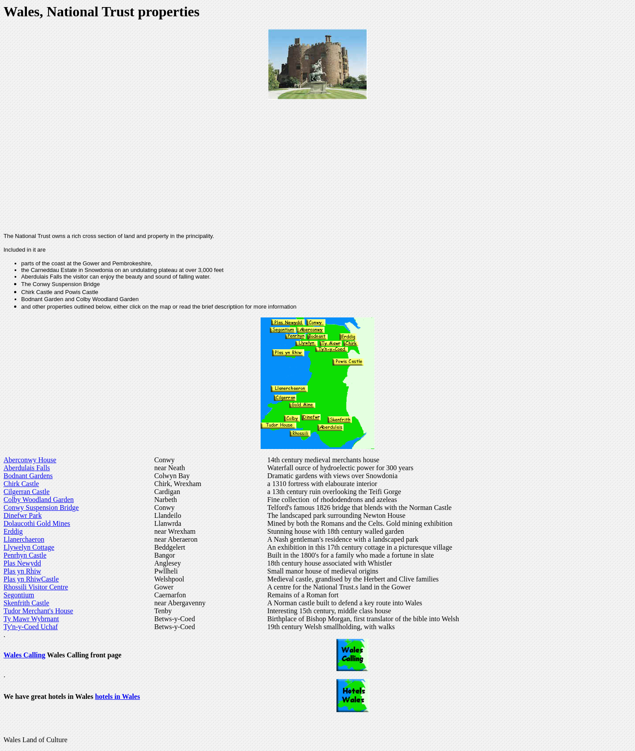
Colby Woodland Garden (39, 499)
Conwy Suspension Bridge (41, 507)
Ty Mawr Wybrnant (31, 619)
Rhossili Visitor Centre (36, 587)
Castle (50, 579)
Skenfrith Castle (26, 603)
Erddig (13, 531)
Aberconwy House (30, 460)
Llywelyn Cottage (29, 547)
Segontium (19, 595)
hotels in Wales (117, 696)
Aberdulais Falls (27, 468)
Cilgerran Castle (26, 491)
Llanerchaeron (24, 539)
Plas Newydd (22, 563)
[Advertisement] (314, 164)
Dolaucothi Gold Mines (37, 523)
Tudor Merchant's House (38, 611)
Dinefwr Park (23, 515)
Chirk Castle (21, 483)
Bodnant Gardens (28, 475)
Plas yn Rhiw (22, 571)
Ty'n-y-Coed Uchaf (31, 626)
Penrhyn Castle (25, 555)
